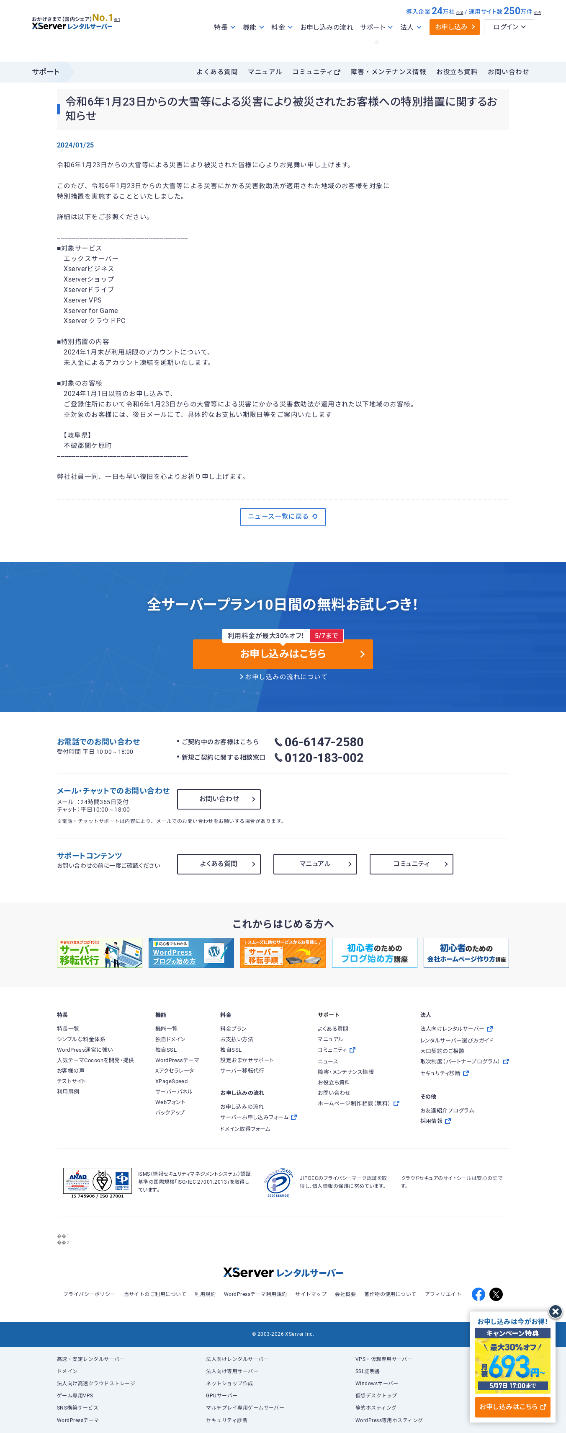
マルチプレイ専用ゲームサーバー (245, 1408)
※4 (537, 30)
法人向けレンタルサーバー (237, 1359)
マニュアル (265, 72)
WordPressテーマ (78, 1420)
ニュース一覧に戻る (283, 516)
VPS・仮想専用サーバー (384, 1359)
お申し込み (451, 45)
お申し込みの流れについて (286, 677)
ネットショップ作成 (229, 1383)
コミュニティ (312, 72)
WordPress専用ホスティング (389, 1420)
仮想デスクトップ (376, 1396)
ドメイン (67, 1371)
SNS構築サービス (77, 1408)
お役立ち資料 (457, 72)
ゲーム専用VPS (75, 1396)
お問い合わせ (508, 72)
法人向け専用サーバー (232, 1371)
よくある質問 (217, 72)
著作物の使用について (390, 1294)
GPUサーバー (221, 1396)
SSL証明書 (367, 1371)
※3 (459, 30)
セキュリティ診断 (226, 1420)
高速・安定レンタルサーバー (91, 1359)
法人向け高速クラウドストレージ (96, 1383)
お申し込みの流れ (327, 45)
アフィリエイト (443, 1294)
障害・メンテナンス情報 (388, 72)
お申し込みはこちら (512, 1407)
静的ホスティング (376, 1408)
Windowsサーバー (377, 1383)
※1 (126, 34)
